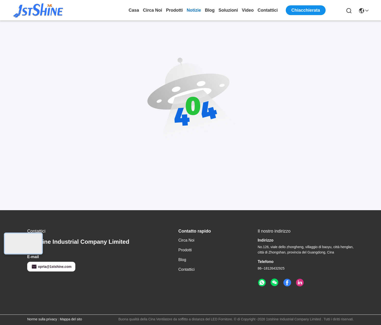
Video (248, 10)
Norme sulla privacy (42, 319)
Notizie (194, 10)
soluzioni (228, 10)
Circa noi (152, 10)
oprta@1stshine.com (51, 266)
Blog (210, 10)
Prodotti (174, 10)
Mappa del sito (71, 319)
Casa (134, 10)
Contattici (268, 10)
